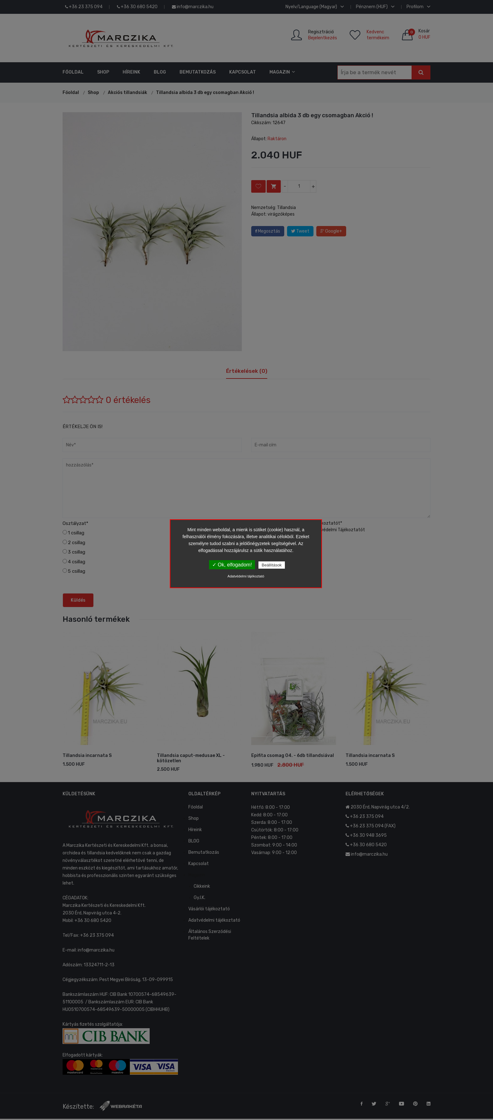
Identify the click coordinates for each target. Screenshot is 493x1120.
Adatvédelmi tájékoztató (246, 576)
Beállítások (272, 565)
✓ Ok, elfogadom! (232, 564)
